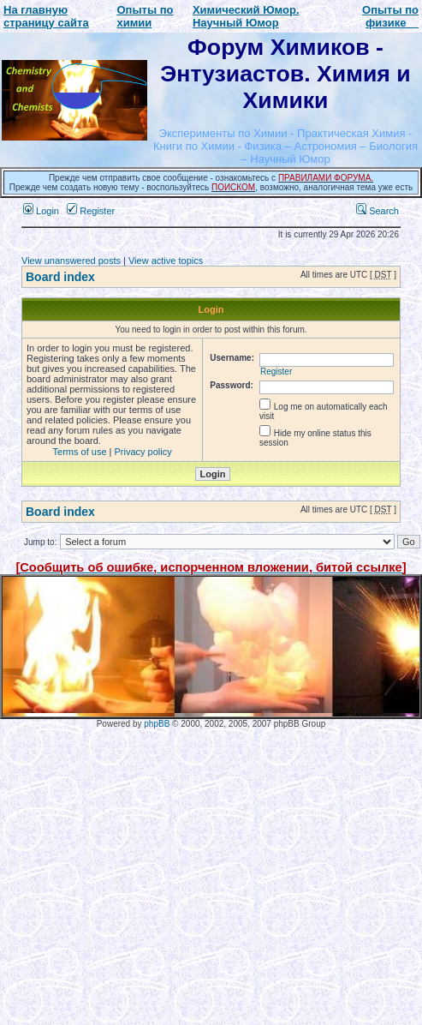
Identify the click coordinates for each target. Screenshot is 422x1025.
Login (41, 211)
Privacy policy (143, 452)
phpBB (156, 723)
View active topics (165, 260)
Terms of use (80, 452)
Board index (60, 277)
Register (91, 211)
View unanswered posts (71, 260)
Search (377, 211)
